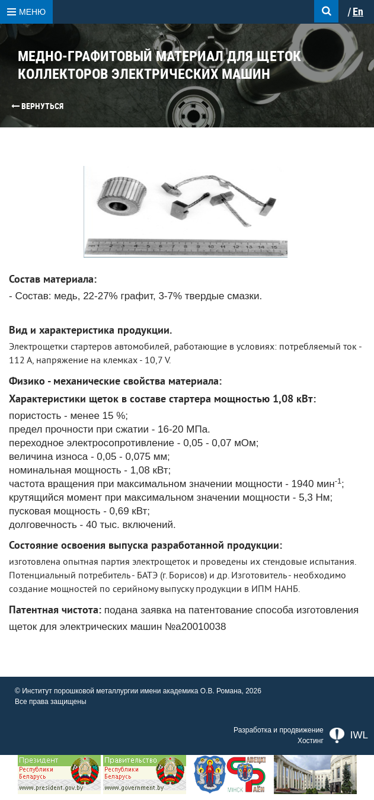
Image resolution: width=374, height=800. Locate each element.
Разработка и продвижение (279, 730)
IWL (349, 735)
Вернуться (37, 106)
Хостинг (311, 741)
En (358, 12)
